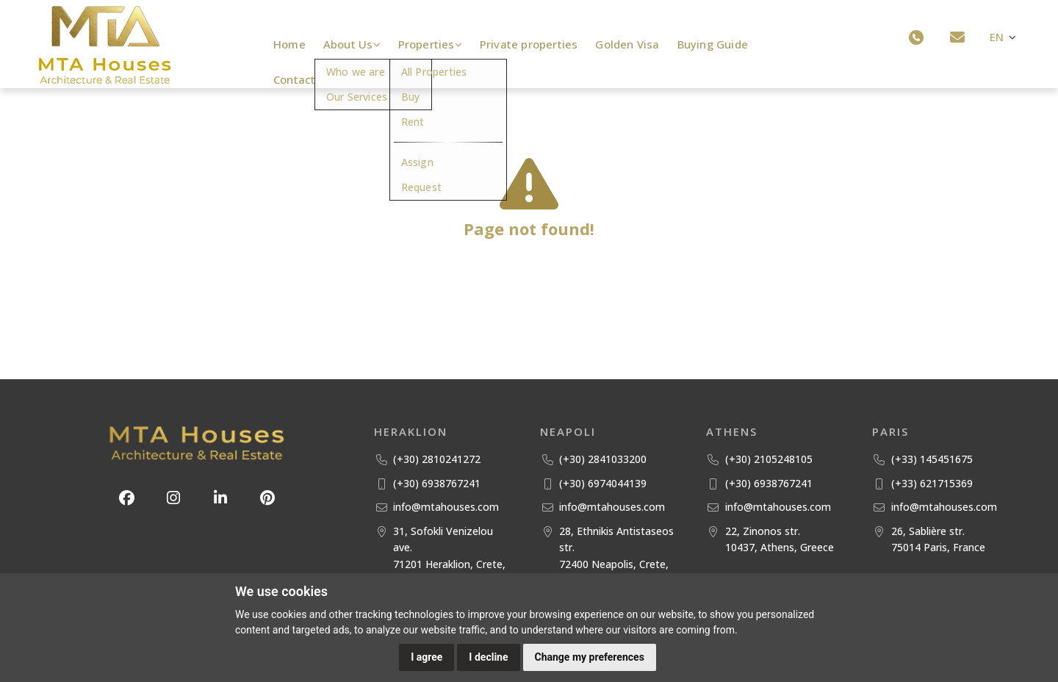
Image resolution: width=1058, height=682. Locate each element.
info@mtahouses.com (446, 507)
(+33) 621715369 (932, 483)
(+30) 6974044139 (603, 483)
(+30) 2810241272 (437, 459)
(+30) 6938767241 (437, 483)
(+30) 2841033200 (603, 459)
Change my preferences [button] (589, 657)
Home (289, 44)
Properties (432, 44)
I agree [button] (426, 657)
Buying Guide (715, 44)
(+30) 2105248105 (769, 459)
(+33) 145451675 (932, 459)
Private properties (532, 44)
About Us (352, 44)
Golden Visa (630, 44)
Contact (294, 79)
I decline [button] (488, 657)
